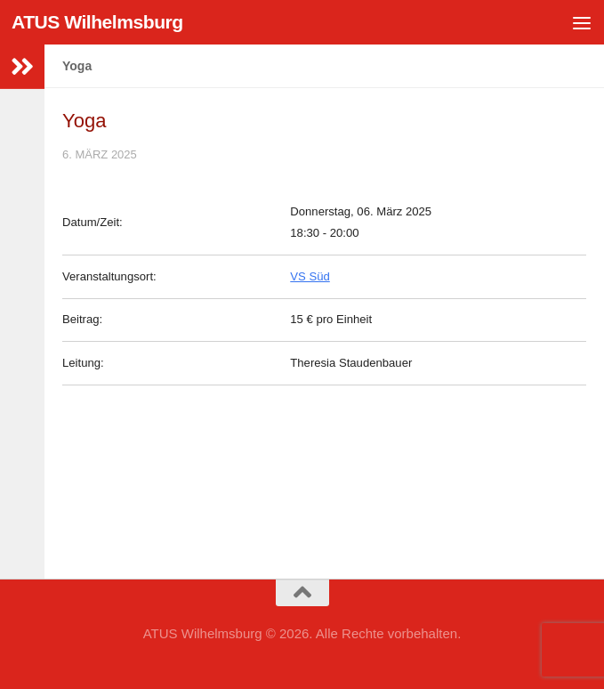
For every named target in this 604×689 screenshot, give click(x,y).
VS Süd (309, 276)
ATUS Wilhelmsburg (97, 22)
